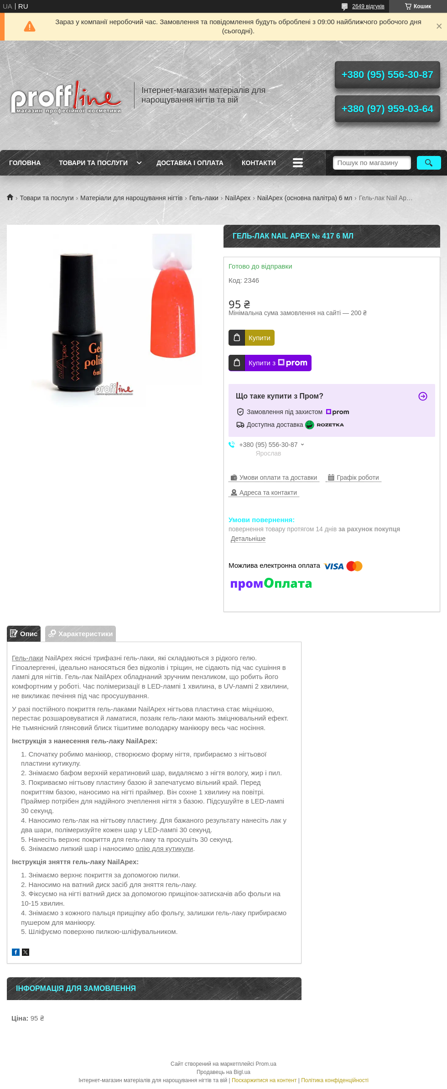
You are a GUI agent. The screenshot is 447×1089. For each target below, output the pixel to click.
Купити (259, 338)
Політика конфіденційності (335, 1080)
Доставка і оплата (190, 162)
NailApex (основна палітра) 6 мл (304, 198)
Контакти (259, 162)
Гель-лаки (203, 198)
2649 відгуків (368, 6)
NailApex (237, 198)
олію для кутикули (164, 848)
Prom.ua (266, 1064)
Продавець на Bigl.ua (223, 1072)
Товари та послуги (93, 162)
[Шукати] (429, 163)
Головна (25, 162)
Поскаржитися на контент (264, 1080)
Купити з (278, 363)
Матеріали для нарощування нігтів (131, 198)
